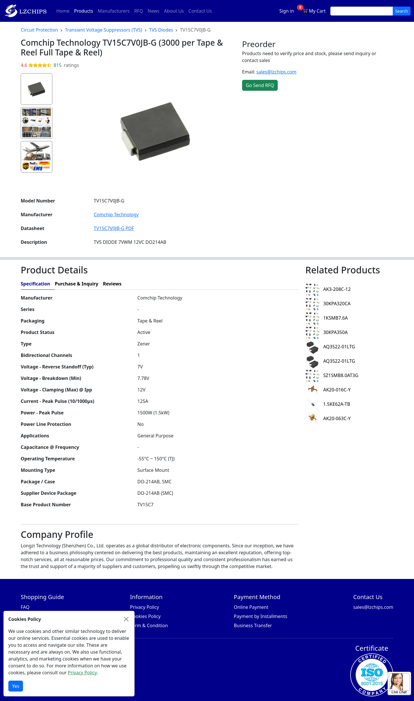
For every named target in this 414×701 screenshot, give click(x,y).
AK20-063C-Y (328, 418)
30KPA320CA (327, 303)
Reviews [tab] (112, 284)
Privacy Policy (82, 672)
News (153, 11)
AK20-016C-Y (328, 390)
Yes (15, 686)
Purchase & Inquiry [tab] (76, 284)
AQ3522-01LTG (330, 346)
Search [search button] (401, 11)
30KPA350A (326, 332)
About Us (174, 11)
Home (63, 11)
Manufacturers (114, 11)
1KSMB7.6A (326, 318)
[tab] (212, 284)
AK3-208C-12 (328, 289)
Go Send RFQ (260, 85)
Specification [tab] (35, 284)
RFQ (138, 11)
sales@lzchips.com (276, 72)
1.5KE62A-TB (327, 404)
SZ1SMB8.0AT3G (331, 375)
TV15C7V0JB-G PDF (114, 228)
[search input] (361, 11)
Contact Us (200, 11)
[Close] (126, 619)
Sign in (286, 11)
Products (85, 10)
